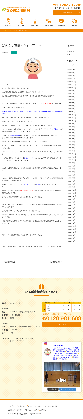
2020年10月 (71, 163)
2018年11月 (71, 235)
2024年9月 (71, 126)
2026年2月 (71, 76)
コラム (70, 54)
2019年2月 (71, 226)
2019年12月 (71, 195)
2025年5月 (71, 101)
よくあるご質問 (48, 25)
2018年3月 (71, 248)
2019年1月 (71, 229)
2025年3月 (71, 107)
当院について (8, 25)
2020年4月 (71, 182)
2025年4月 (71, 104)
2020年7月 (71, 173)
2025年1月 (71, 114)
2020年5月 (71, 179)
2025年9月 (71, 92)
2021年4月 (71, 145)
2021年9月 (71, 129)
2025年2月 (71, 110)
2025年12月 (71, 82)
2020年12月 (71, 157)
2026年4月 (71, 70)
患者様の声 (61, 25)
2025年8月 (71, 95)
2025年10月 (71, 89)
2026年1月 (71, 79)
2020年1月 (71, 191)
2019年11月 (71, 198)
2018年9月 (71, 241)
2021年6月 (71, 138)
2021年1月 (71, 154)
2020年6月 (71, 176)
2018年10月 (71, 238)
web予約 (38, 410)
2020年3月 (71, 185)
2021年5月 (71, 142)
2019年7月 (71, 210)
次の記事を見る (56, 262)
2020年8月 (71, 170)
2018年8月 (71, 244)
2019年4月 (71, 219)
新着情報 (74, 25)
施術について (35, 25)
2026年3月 (71, 73)
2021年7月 (71, 135)
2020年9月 (71, 167)
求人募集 (45, 410)
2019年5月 (71, 216)
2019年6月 (71, 213)
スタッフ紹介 (22, 25)
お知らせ (70, 51)
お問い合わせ (71, 13)
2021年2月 (71, 151)
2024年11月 (71, 120)
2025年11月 (71, 85)
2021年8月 (71, 132)
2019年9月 (71, 204)
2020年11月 (71, 160)
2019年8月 (71, 207)
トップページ (12, 406)
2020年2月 (71, 188)
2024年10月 (71, 123)
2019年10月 (71, 201)
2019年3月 (71, 223)
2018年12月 (71, 232)
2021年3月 (71, 148)
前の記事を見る (9, 262)
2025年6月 (71, 98)
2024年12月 (71, 117)
